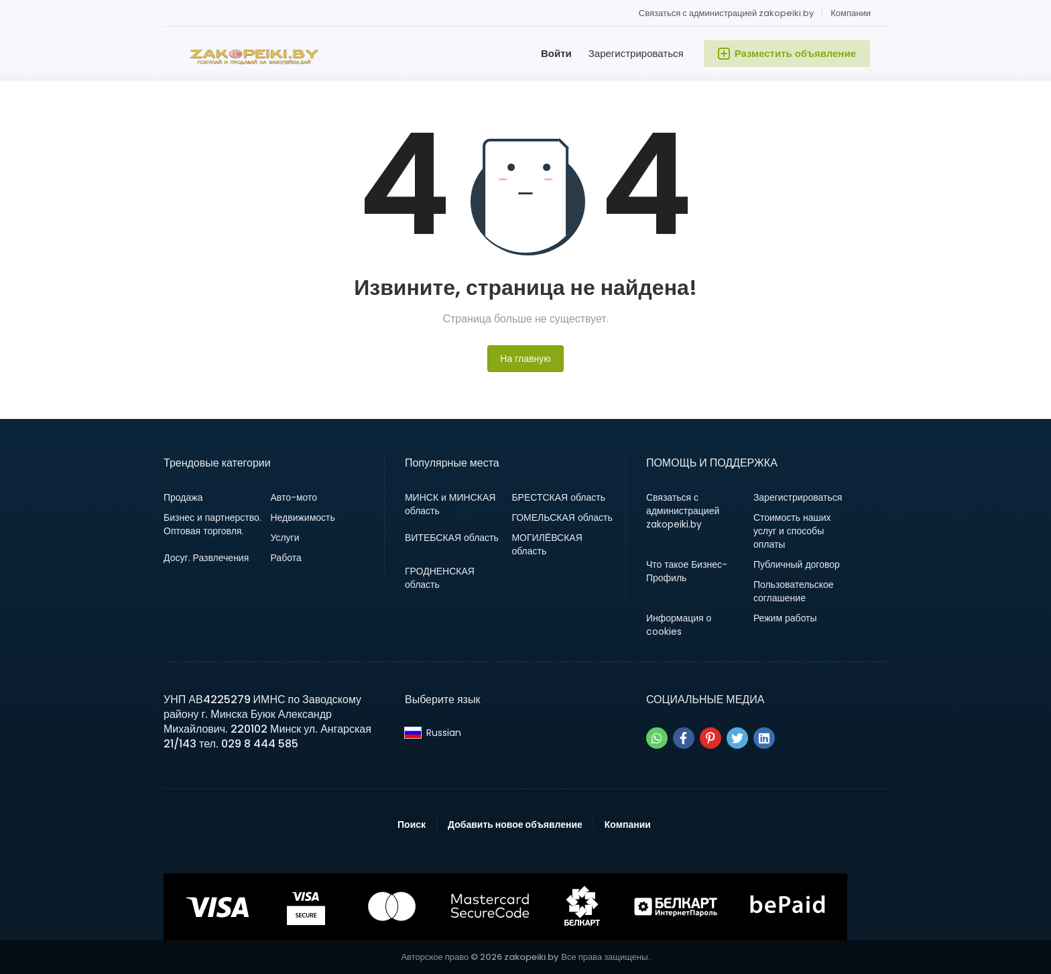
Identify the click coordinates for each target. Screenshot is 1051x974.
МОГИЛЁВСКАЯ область (546, 544)
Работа (285, 557)
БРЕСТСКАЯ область (558, 497)
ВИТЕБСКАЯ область (452, 537)
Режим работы (785, 618)
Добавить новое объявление (515, 824)
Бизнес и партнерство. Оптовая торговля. (212, 524)
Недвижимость (302, 517)
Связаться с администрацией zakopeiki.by (726, 13)
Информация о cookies (679, 624)
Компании (850, 13)
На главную (525, 358)
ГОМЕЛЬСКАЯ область (561, 517)
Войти (556, 53)
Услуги (284, 537)
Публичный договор (796, 564)
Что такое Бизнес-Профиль (686, 571)
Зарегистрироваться (636, 53)
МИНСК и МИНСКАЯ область (450, 504)
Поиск (411, 824)
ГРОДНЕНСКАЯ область (440, 577)
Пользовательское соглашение (793, 591)
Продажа (183, 497)
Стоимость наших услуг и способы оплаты (792, 531)
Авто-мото (293, 497)
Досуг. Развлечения (206, 557)
